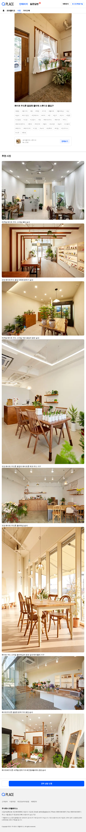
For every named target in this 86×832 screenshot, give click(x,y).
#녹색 (42, 128)
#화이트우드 (48, 120)
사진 (19, 11)
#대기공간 (25, 115)
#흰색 (30, 124)
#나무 (17, 133)
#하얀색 (37, 124)
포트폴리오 (11, 11)
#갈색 (60, 124)
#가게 (44, 111)
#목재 (24, 133)
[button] (81, 163)
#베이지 (18, 128)
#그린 (35, 128)
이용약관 (12, 801)
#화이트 (57, 120)
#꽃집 (17, 111)
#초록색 (49, 128)
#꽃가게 (24, 111)
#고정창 (18, 120)
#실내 (17, 115)
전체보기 (65, 141)
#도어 (62, 115)
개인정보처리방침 (23, 801)
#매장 (37, 111)
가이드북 (26, 11)
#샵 (67, 111)
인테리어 (23, 4)
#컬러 (45, 124)
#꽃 (31, 111)
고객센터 (5, 801)
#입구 (55, 115)
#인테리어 (35, 115)
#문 (49, 115)
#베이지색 (27, 128)
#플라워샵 (60, 111)
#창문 (68, 115)
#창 (39, 120)
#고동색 (67, 124)
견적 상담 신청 (46, 783)
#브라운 (52, 124)
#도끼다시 (64, 128)
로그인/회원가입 (77, 4)
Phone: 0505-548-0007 (58, 812)
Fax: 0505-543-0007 (73, 812)
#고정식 (32, 120)
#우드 (65, 120)
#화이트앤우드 (20, 124)
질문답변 (35, 3)
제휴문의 (66, 4)
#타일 (57, 128)
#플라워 (51, 111)
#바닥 (43, 115)
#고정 (25, 120)
